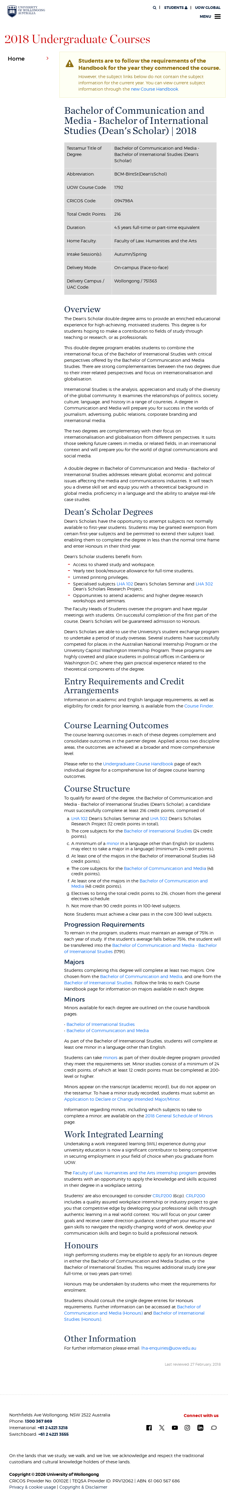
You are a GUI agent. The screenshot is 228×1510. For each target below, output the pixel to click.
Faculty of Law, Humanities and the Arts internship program (135, 1172)
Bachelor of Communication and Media (164, 868)
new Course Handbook (154, 88)
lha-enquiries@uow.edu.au (168, 1348)
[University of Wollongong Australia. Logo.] (26, 11)
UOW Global (208, 7)
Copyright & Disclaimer (83, 1487)
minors (110, 1057)
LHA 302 (204, 583)
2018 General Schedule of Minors (179, 1115)
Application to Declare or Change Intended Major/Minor (122, 1099)
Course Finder (198, 705)
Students (175, 7)
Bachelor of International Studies (158, 830)
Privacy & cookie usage (32, 1487)
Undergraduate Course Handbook (138, 763)
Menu (210, 16)
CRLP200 (162, 1195)
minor (113, 843)
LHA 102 (125, 583)
